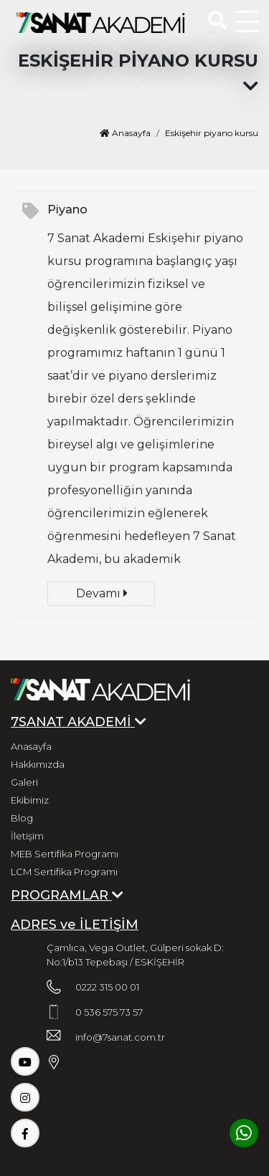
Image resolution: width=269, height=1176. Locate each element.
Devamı (101, 593)
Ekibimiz (30, 800)
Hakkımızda (38, 764)
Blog (22, 818)
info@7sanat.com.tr (120, 1037)
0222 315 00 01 (107, 987)
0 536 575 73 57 (109, 1012)
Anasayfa (125, 132)
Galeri (24, 782)
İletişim (27, 836)
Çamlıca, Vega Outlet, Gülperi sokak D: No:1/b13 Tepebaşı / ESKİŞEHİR (135, 955)
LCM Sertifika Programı (64, 871)
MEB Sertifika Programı (64, 853)
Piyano (67, 209)
